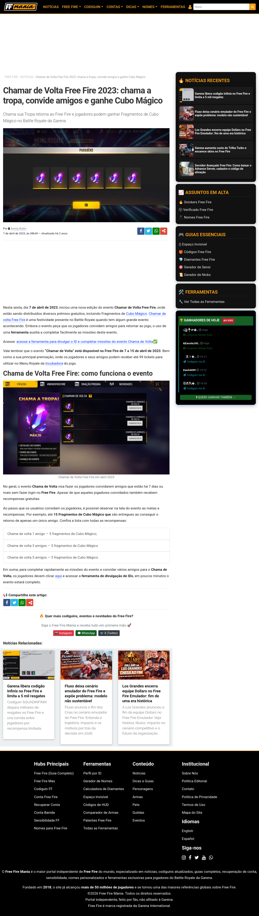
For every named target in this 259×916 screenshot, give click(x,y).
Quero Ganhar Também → (216, 397)
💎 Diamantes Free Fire (197, 259)
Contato (188, 789)
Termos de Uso (193, 805)
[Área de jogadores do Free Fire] (190, 7)
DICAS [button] (131, 7)
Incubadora (54, 363)
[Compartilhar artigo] (30, 603)
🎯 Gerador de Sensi (194, 267)
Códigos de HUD (96, 805)
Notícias (51, 7)
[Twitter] (197, 857)
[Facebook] (190, 857)
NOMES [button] (148, 7)
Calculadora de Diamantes (103, 789)
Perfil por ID (92, 773)
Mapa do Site (192, 812)
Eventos (139, 820)
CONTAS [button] (113, 7)
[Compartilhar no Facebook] (7, 602)
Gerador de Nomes (97, 781)
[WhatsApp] (211, 857)
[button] (163, 231)
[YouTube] (204, 857)
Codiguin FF (43, 789)
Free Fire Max (44, 781)
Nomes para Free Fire (50, 828)
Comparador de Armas (100, 812)
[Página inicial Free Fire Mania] (20, 7)
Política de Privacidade (199, 797)
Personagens (143, 789)
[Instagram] (184, 857)
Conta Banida (44, 812)
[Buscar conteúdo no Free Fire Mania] (221, 6)
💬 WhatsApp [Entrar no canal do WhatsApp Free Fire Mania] (86, 633)
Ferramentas (173, 7)
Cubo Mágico (136, 314)
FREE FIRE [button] (70, 7)
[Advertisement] (86, 272)
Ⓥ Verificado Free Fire (196, 210)
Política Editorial (194, 781)
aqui (58, 576)
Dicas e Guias (143, 781)
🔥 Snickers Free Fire (195, 202)
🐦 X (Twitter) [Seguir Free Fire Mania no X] (109, 633)
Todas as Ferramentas (100, 828)
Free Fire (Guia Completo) (54, 773)
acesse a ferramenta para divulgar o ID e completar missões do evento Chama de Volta (84, 341)
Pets (136, 805)
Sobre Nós (190, 773)
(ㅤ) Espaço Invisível (193, 244)
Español (188, 839)
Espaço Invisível (95, 797)
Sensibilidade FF (47, 820)
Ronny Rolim (18, 228)
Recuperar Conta (47, 805)
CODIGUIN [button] (92, 7)
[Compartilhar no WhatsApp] (22, 602)
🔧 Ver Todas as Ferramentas (202, 302)
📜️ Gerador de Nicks (195, 275)
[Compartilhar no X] (14, 602)
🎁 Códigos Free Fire (195, 252)
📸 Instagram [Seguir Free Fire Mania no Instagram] (63, 633)
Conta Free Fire (45, 797)
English (187, 831)
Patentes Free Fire (97, 820)
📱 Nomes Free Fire (194, 217)
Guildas (138, 812)
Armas (138, 797)
